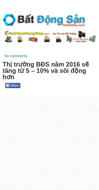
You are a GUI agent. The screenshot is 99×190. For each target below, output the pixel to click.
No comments (15, 56)
